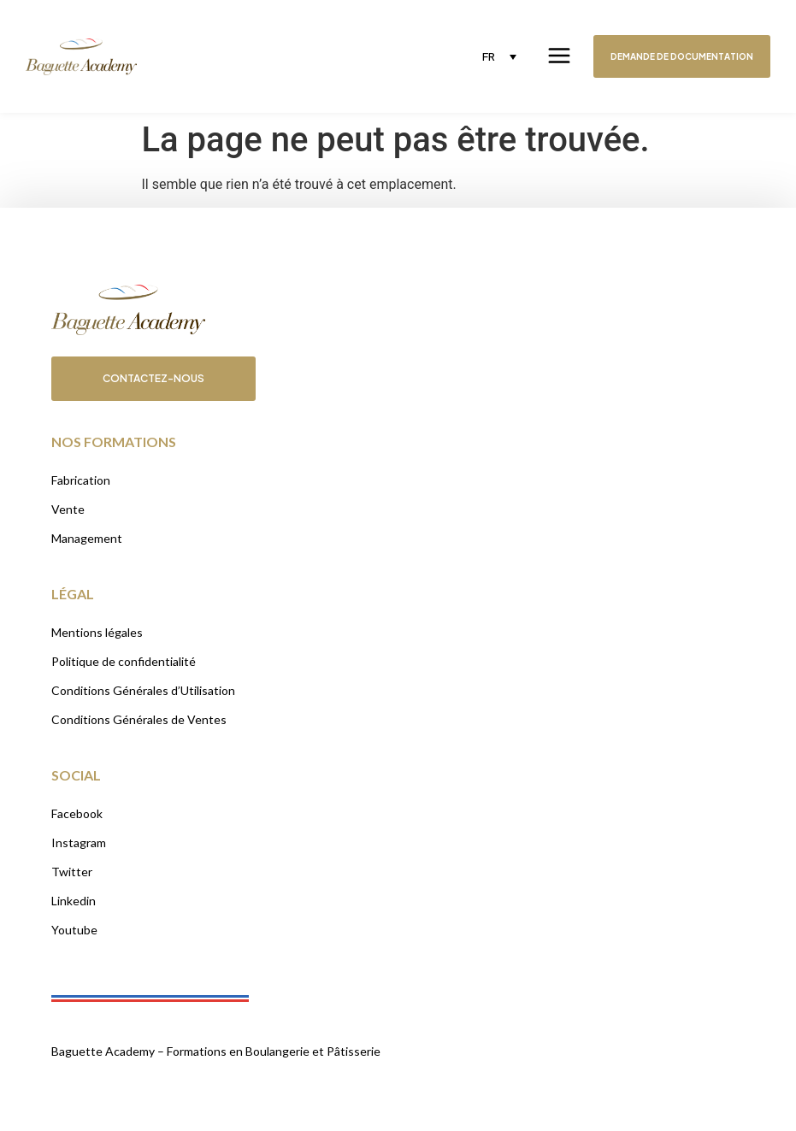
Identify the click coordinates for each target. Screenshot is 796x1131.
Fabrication (80, 480)
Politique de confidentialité (123, 661)
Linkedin (73, 900)
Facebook (77, 813)
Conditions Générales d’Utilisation (143, 690)
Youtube (74, 929)
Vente (68, 509)
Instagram (78, 842)
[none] (499, 56)
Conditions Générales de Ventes (139, 719)
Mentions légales (97, 632)
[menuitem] (499, 56)
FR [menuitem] (488, 56)
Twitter (71, 871)
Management (86, 538)
